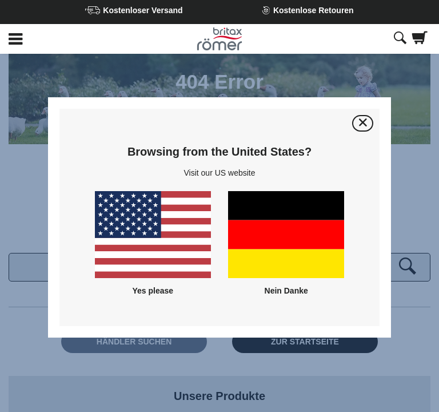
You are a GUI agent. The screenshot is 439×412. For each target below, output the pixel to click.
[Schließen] (362, 123)
